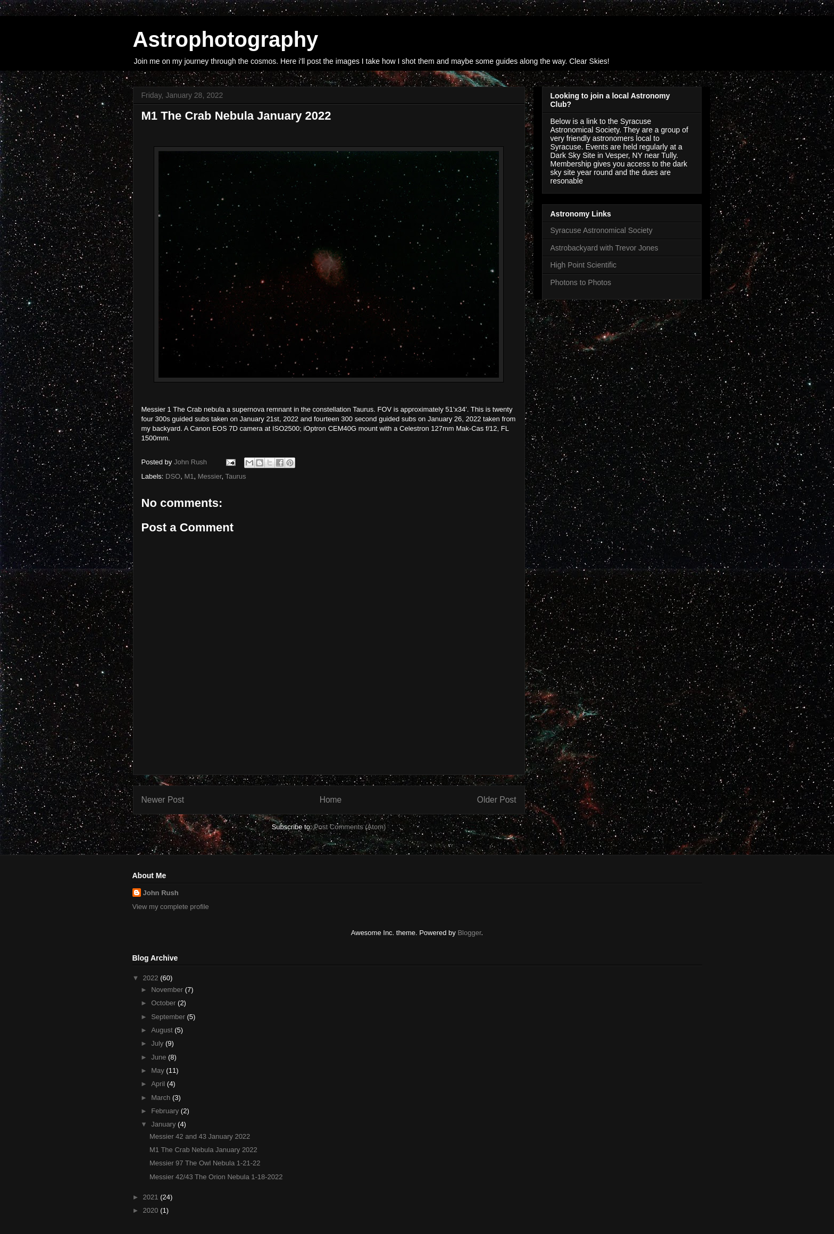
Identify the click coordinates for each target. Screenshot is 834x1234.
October (164, 1003)
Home (331, 799)
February (166, 1111)
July (158, 1043)
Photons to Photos (581, 282)
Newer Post (163, 799)
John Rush (161, 893)
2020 (152, 1210)
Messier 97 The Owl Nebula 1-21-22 (205, 1163)
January (164, 1124)
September (169, 1017)
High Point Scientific (584, 265)
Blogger (469, 933)
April (159, 1084)
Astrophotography (226, 39)
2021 (152, 1197)
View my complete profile (170, 907)
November (168, 990)
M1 (189, 476)
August (162, 1030)
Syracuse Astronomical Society (602, 230)
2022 (152, 978)
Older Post (496, 799)
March (161, 1098)
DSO (172, 476)
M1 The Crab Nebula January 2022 (203, 1150)
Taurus (236, 476)
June (159, 1057)
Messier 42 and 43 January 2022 (199, 1136)
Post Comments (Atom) (350, 827)
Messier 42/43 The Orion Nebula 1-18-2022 (216, 1177)
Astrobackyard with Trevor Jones (604, 248)
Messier (210, 476)
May (158, 1070)
